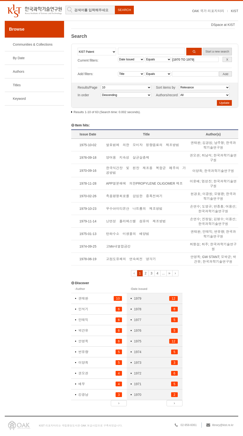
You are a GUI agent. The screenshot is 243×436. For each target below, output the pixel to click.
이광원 (207, 194)
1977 (137, 320)
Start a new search (217, 51)
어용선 (230, 206)
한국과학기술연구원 (219, 171)
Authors (18, 71)
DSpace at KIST (223, 25)
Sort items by (165, 87)
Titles (17, 85)
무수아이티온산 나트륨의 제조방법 (134, 209)
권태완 (196, 143)
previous (134, 273)
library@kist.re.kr (223, 425)
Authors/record (167, 95)
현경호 (196, 194)
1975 (137, 341)
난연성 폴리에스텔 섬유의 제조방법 (136, 221)
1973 (137, 362)
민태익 (207, 232)
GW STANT (210, 257)
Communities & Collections (32, 44)
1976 (137, 330)
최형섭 (195, 244)
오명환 (219, 194)
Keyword (19, 99)
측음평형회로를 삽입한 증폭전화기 (134, 196)
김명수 (219, 219)
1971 (137, 384)
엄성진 (206, 181)
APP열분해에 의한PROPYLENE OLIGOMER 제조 (144, 183)
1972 (137, 373)
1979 (137, 298)
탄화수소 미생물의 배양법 (127, 234)
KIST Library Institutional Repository (34, 10)
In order (83, 95)
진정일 (207, 219)
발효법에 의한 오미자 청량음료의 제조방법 (142, 145)
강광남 (83, 395)
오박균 (226, 257)
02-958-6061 (189, 425)
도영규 (207, 206)
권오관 (195, 155)
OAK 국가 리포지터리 (208, 11)
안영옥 (195, 257)
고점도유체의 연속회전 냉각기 (131, 259)
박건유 (83, 330)
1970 (137, 395)
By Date (19, 58)
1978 (137, 309)
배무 (81, 384)
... (163, 273)
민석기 (83, 309)
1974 (137, 352)
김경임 (207, 143)
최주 (204, 244)
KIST (234, 11)
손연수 (195, 206)
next (169, 273)
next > (119, 403)
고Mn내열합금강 (118, 246)
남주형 (219, 143)
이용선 (230, 219)
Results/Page (87, 87)
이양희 (197, 171)
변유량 (219, 232)
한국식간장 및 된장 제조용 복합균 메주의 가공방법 (146, 170)
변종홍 (219, 206)
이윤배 (195, 181)
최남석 (206, 155)
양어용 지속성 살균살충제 (127, 157)
